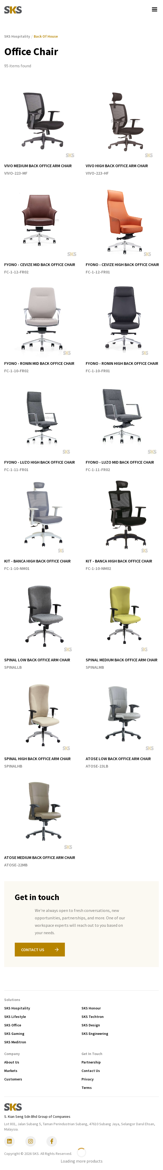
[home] (13, 10)
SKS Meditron (15, 1042)
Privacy (87, 1079)
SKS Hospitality (17, 1008)
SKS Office (12, 1025)
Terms (86, 1087)
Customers (13, 1079)
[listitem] (42, 129)
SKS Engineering (94, 1033)
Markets (10, 1070)
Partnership (91, 1062)
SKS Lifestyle (15, 1016)
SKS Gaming (14, 1033)
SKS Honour (91, 1008)
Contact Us (90, 1070)
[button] (154, 9)
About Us (11, 1062)
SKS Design (90, 1025)
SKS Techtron (92, 1016)
